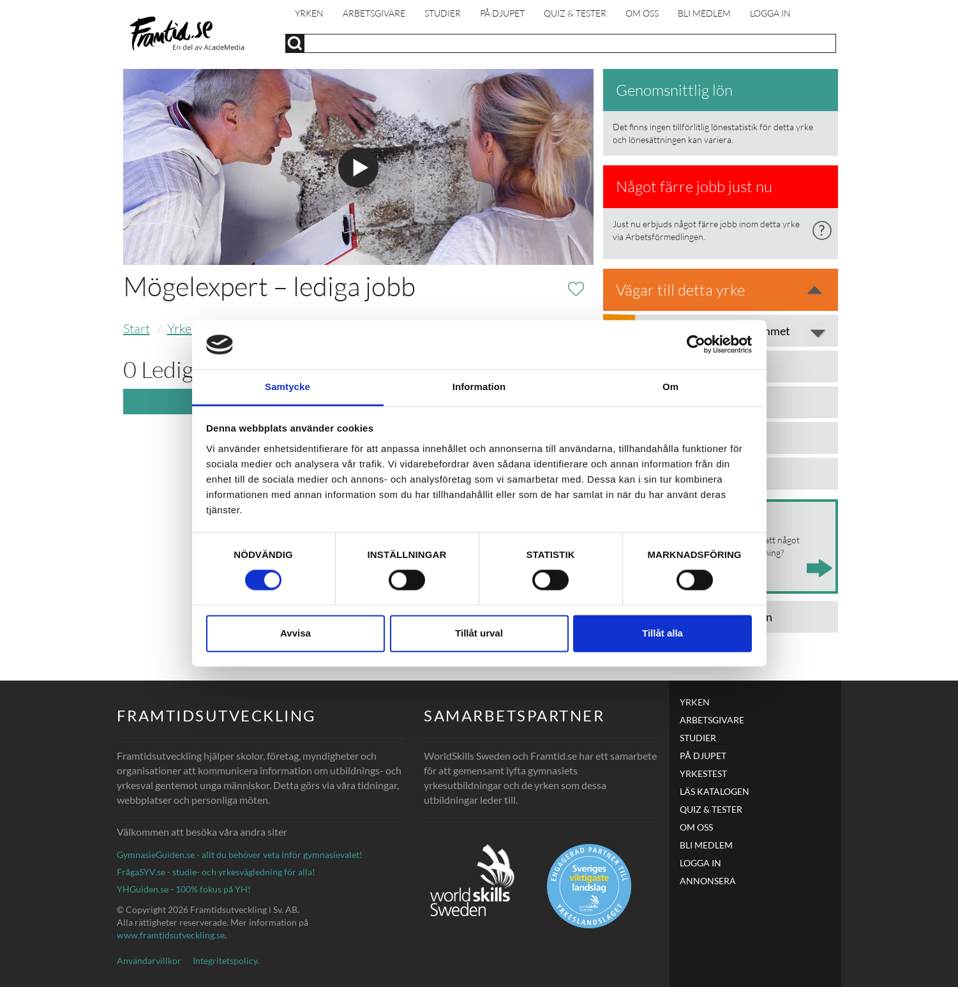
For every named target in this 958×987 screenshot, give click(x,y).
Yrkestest (703, 773)
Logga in (770, 13)
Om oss (642, 13)
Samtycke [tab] (287, 386)
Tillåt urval (479, 633)
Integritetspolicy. (226, 960)
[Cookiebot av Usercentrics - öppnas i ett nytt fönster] (696, 344)
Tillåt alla (662, 633)
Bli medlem (704, 13)
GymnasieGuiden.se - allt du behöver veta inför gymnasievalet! (240, 854)
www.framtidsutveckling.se (171, 935)
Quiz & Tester (575, 13)
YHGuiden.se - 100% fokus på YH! (184, 889)
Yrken (309, 13)
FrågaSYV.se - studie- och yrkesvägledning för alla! (216, 871)
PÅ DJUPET (502, 13)
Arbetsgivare (374, 13)
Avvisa (295, 633)
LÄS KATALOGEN (714, 791)
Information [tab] (479, 386)
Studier (442, 13)
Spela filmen (358, 167)
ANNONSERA (708, 880)
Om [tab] (670, 386)
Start (136, 328)
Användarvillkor (149, 960)
